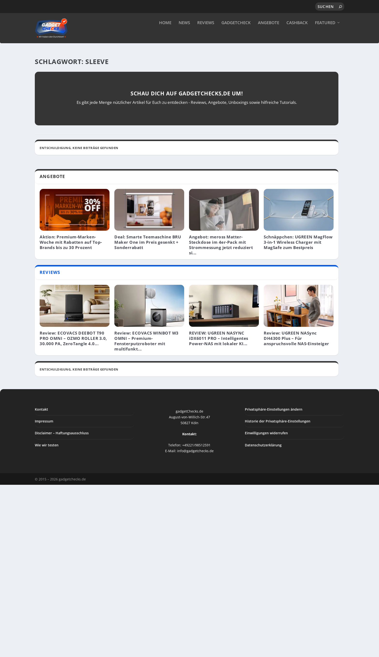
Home (165, 34)
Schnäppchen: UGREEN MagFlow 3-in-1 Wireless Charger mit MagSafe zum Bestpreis (298, 425)
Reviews (205, 34)
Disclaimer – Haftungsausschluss (62, 616)
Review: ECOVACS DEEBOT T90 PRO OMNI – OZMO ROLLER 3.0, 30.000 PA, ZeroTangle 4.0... (73, 522)
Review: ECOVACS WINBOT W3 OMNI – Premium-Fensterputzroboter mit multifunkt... (146, 524)
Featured (325, 34)
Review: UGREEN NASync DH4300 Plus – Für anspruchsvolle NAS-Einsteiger (296, 522)
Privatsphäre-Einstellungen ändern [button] (273, 592)
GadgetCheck (236, 34)
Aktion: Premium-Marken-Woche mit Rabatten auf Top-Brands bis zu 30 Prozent (71, 425)
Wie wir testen (46, 628)
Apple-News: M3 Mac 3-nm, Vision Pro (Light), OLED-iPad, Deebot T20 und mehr (127, 304)
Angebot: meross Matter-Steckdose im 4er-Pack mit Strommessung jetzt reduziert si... (221, 428)
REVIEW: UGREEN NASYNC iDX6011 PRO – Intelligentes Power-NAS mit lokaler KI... (218, 522)
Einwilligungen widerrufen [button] (266, 616)
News (184, 34)
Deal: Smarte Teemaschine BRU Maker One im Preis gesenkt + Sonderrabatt (147, 425)
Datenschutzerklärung (263, 628)
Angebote (268, 34)
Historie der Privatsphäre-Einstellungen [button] (277, 604)
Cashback (297, 34)
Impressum (44, 604)
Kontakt (41, 592)
